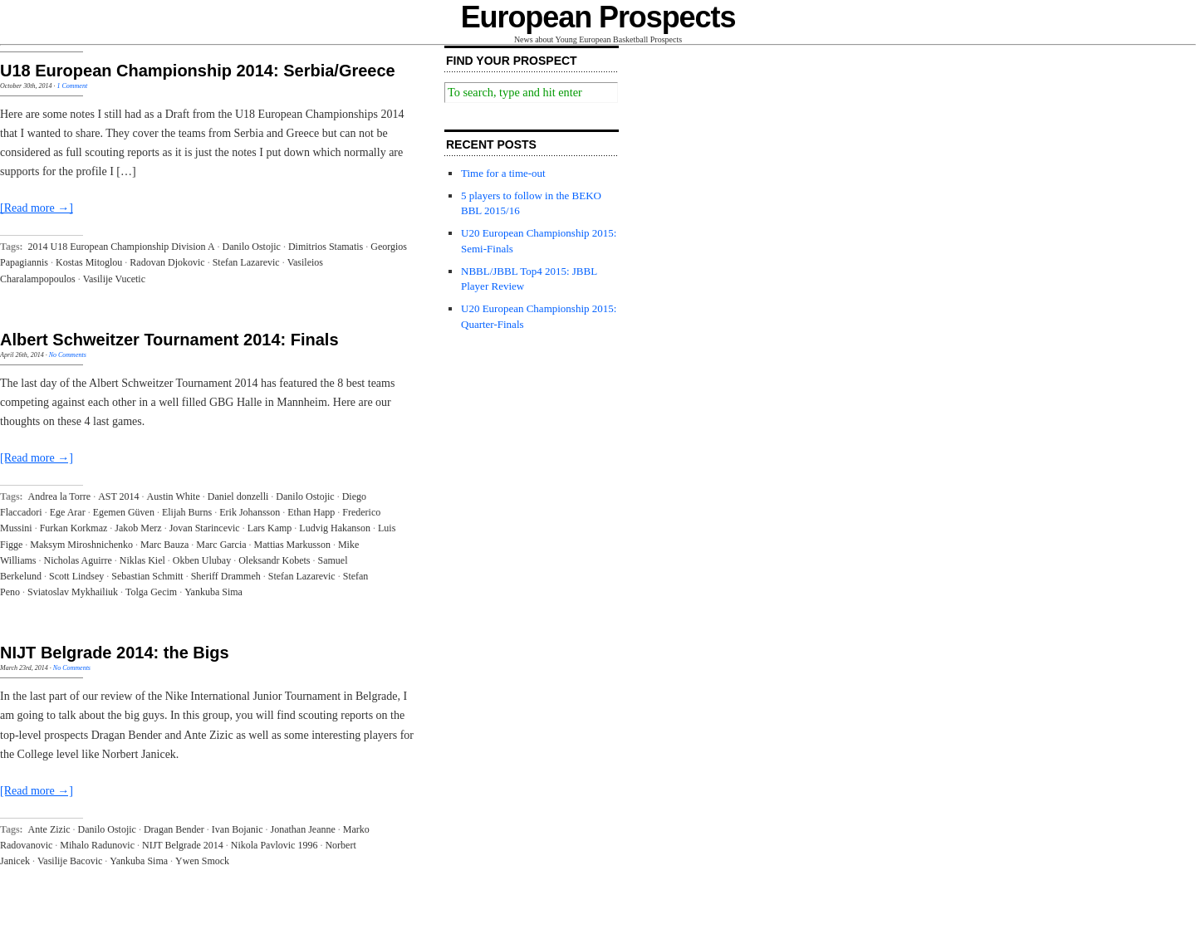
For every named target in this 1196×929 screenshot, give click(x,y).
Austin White (173, 496)
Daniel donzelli (238, 496)
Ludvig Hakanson (334, 528)
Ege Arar (68, 512)
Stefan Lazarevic (246, 262)
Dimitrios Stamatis (325, 246)
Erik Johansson (249, 512)
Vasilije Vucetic (114, 279)
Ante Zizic (49, 829)
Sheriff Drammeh (226, 576)
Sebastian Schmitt (147, 576)
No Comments (67, 355)
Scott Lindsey (76, 576)
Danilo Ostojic (252, 246)
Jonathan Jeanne (303, 829)
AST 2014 (118, 496)
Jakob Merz (138, 528)
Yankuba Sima (213, 592)
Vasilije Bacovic (69, 861)
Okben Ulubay (202, 560)
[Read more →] (36, 208)
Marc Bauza (164, 544)
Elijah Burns (187, 512)
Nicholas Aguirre (78, 560)
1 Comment (71, 86)
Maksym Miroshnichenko (81, 544)
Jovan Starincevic (204, 528)
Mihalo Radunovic (97, 845)
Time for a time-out (503, 173)
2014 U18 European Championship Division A (121, 246)
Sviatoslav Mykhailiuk (72, 592)
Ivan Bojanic (237, 829)
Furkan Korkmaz (74, 528)
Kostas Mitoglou (89, 262)
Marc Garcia (221, 544)
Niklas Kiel (142, 560)
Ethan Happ (311, 512)
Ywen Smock (202, 861)
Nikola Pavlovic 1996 (274, 845)
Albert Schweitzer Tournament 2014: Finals (169, 339)
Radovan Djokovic (167, 262)
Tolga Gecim (151, 592)
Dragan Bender (174, 829)
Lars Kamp (270, 528)
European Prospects (598, 17)
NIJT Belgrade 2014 (182, 845)
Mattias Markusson (292, 544)
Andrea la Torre (59, 496)
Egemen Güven (123, 512)
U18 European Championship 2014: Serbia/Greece (197, 70)
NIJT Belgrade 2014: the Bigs (114, 652)
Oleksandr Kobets (274, 560)
